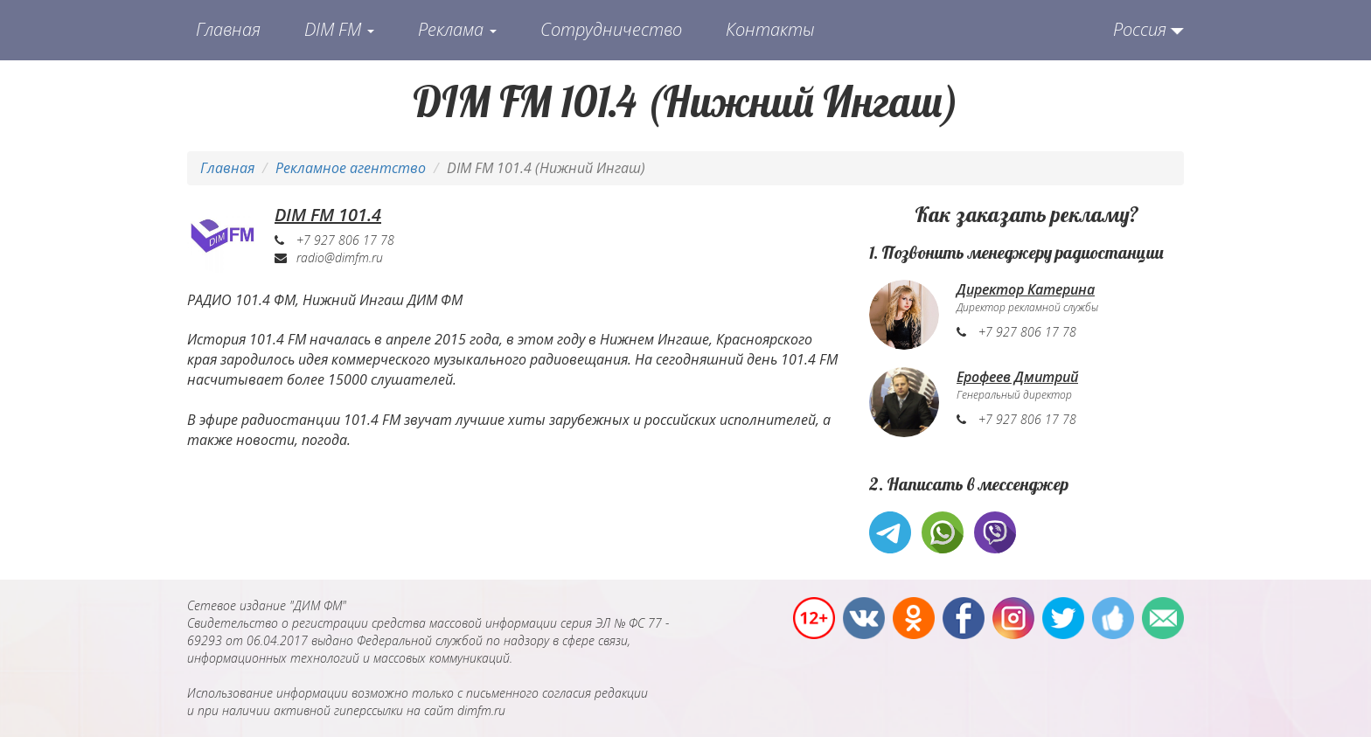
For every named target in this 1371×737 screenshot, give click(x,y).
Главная (228, 29)
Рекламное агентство (350, 167)
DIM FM (339, 29)
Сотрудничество (611, 29)
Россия (1139, 29)
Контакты (770, 29)
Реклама (457, 29)
